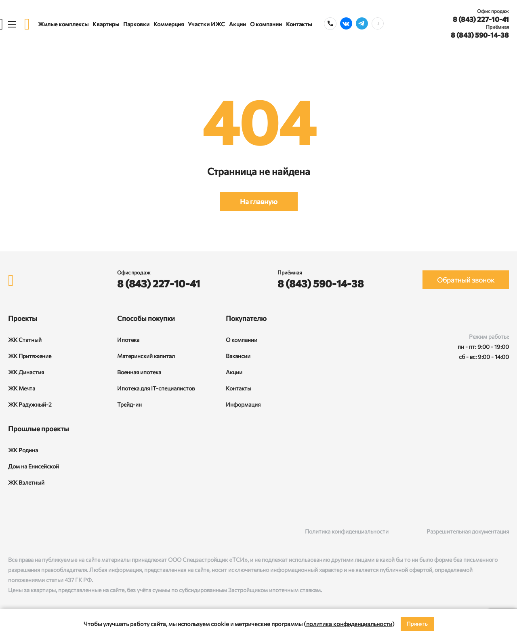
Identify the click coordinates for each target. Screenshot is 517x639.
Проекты (22, 318)
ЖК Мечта (21, 388)
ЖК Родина (23, 450)
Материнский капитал (146, 355)
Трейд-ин (129, 404)
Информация (243, 404)
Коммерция (168, 24)
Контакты (299, 24)
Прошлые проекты (38, 428)
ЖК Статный (25, 339)
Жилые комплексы (63, 24)
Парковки (136, 24)
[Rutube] (29, 531)
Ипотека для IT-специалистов (156, 388)
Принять (417, 623)
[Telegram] (45, 531)
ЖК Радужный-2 (30, 404)
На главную (258, 201)
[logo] (27, 24)
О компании (266, 24)
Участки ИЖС (206, 24)
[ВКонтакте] (12, 531)
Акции (237, 24)
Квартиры (105, 24)
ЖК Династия (26, 372)
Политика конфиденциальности (347, 531)
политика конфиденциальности (349, 623)
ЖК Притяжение (29, 355)
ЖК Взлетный (26, 482)
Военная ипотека (139, 372)
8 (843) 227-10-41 (481, 19)
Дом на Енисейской (33, 466)
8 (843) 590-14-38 (480, 35)
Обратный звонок (465, 280)
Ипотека (128, 339)
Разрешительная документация (468, 531)
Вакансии (238, 355)
